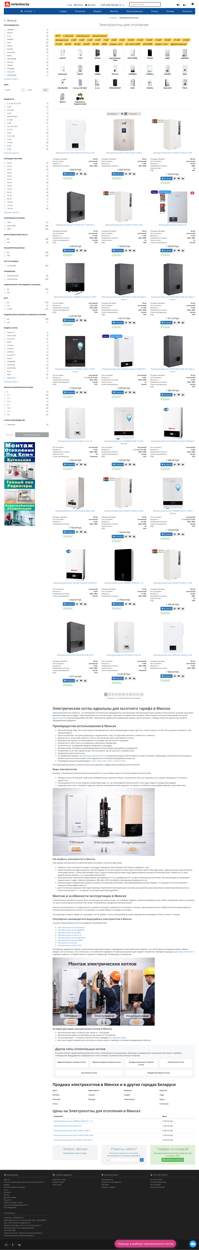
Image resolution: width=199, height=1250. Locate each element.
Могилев (56, 1099)
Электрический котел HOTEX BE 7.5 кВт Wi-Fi (75, 225)
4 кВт (82, 40)
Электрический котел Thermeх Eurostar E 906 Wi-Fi (172, 441)
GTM (133, 88)
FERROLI (150, 74)
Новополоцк (129, 1099)
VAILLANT (167, 88)
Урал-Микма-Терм (115, 59)
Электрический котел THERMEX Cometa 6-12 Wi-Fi (75, 297)
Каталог (26, 11)
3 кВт (74, 40)
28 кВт (68, 44)
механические (99, 35)
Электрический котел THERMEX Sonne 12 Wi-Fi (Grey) (75, 370)
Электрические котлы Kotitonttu (71, 937)
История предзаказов (158, 1182)
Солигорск (164, 1104)
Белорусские (62, 40)
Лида (162, 1095)
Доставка (90, 5)
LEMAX (97, 74)
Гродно (127, 1095)
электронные (83, 35)
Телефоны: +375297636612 (14, 1218)
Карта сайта (57, 1185)
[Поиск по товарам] (158, 4)
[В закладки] (81, 174)
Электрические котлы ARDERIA (71, 930)
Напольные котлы (176, 1062)
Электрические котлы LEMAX (70, 940)
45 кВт (95, 44)
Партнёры (105, 1185)
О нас (69, 5)
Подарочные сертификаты (111, 1182)
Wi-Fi (58, 35)
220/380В (148, 44)
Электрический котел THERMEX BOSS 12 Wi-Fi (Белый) (123, 442)
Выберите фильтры (31, 434)
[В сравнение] (85, 174)
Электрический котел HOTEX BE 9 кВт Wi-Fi (75, 655)
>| (141, 694)
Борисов (163, 1090)
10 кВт (130, 40)
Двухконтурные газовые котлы (72, 1062)
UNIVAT (62, 58)
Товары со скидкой (108, 1187)
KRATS (80, 74)
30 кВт (77, 44)
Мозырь (91, 1099)
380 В (130, 877)
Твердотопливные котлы (158, 1073)
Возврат (98, 11)
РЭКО (185, 88)
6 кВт (98, 40)
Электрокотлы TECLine (67, 943)
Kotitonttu (62, 74)
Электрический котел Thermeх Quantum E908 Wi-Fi (124, 369)
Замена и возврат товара (13, 1202)
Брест (55, 1090)
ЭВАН (167, 58)
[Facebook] (13, 1244)
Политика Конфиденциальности (16, 1205)
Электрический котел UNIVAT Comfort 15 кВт (172, 153)
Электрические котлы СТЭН (70, 945)
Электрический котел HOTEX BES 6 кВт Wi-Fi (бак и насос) (172, 370)
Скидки (63, 11)
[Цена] (12, 90)
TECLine (115, 74)
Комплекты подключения (80, 103)
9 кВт (122, 40)
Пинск (55, 1104)
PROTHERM (132, 58)
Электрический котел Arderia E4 (172, 225)
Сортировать (113, 114)
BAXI (185, 74)
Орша (162, 1099)
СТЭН (80, 58)
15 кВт (158, 40)
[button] (191, 5)
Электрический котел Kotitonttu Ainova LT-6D (75, 153)
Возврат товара (58, 1182)
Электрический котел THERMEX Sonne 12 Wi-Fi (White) (173, 512)
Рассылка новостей (157, 1187)
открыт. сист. (116, 44)
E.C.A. (97, 88)
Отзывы (170, 11)
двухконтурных (59, 718)
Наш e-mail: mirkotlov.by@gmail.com (17, 1223)
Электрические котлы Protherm (71, 927)
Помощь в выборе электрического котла (145, 1244)
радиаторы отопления (183, 951)
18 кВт (167, 40)
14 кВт (149, 40)
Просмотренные (134, 11)
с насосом (68, 35)
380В (104, 44)
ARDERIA (185, 58)
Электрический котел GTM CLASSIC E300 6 (124, 153)
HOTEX (97, 58)
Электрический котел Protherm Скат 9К (124, 655)
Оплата (78, 5)
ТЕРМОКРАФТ (115, 88)
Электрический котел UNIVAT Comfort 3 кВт (124, 225)
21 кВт (176, 40)
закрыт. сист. (161, 44)
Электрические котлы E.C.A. (70, 935)
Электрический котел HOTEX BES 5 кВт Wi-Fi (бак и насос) (172, 298)
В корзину (69, 174)
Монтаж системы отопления (14, 1187)
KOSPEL (150, 88)
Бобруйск (128, 1090)
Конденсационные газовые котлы (141, 1063)
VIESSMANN (63, 88)
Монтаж (114, 11)
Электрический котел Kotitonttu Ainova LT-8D (172, 655)
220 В (111, 877)
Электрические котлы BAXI (69, 932)
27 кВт (58, 44)
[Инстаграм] (7, 1244)
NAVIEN (167, 74)
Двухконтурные (179, 44)
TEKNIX (150, 58)
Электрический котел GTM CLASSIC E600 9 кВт (75, 511)
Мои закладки (155, 1185)
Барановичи (93, 1090)
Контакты (187, 11)
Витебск (56, 1095)
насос (81, 875)
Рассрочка (80, 11)
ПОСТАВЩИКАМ (10, 1208)
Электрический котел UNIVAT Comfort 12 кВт (172, 583)
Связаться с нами (59, 1179)
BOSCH (63, 102)
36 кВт (86, 44)
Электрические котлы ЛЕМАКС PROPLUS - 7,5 (123, 583)
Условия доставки (118, 1038)
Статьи (154, 11)
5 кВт (90, 40)
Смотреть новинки (172, 1160)
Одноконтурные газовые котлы (106, 1062)
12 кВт (140, 40)
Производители (107, 1179)
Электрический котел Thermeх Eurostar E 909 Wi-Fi (75, 583)
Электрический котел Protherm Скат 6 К (75, 441)
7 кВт (106, 40)
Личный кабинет (156, 1179)
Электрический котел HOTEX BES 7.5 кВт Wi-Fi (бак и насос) (123, 298)
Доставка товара (10, 1197)
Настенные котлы (89, 1073)
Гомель (91, 1095)
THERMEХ (132, 74)
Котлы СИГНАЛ (80, 88)
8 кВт (114, 40)
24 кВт (186, 40)
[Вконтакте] (20, 1244)
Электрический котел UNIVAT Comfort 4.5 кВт (123, 511)
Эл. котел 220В (132, 44)
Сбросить (9, 434)
